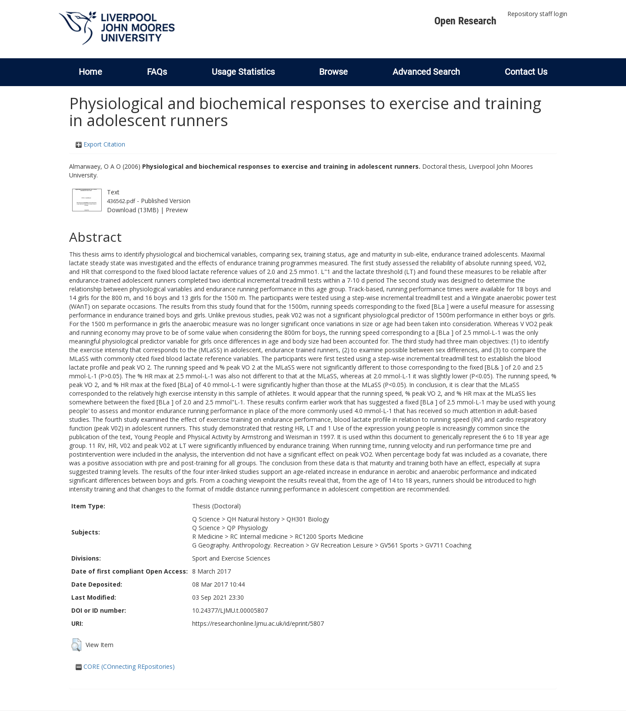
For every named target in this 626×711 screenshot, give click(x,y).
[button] (76, 644)
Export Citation (100, 144)
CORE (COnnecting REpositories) (125, 666)
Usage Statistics (243, 72)
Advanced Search (426, 72)
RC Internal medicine (259, 536)
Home (90, 72)
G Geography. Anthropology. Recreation (248, 545)
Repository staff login (537, 14)
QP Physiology (247, 528)
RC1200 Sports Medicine (329, 536)
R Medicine (207, 536)
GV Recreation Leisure (342, 545)
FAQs (157, 72)
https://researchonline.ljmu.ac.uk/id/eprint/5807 (258, 623)
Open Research (465, 21)
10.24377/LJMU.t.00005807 (230, 610)
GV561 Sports (399, 545)
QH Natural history (253, 519)
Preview (177, 210)
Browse (333, 72)
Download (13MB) (133, 210)
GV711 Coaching (448, 545)
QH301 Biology (307, 519)
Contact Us (526, 72)
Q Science (206, 519)
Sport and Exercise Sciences (231, 558)
